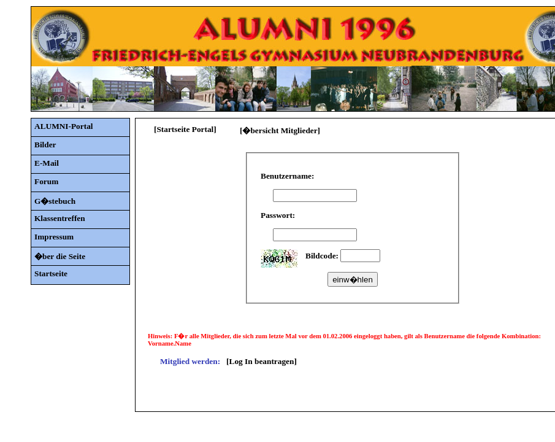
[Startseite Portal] (185, 129)
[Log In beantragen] (261, 361)
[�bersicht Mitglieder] (280, 130)
